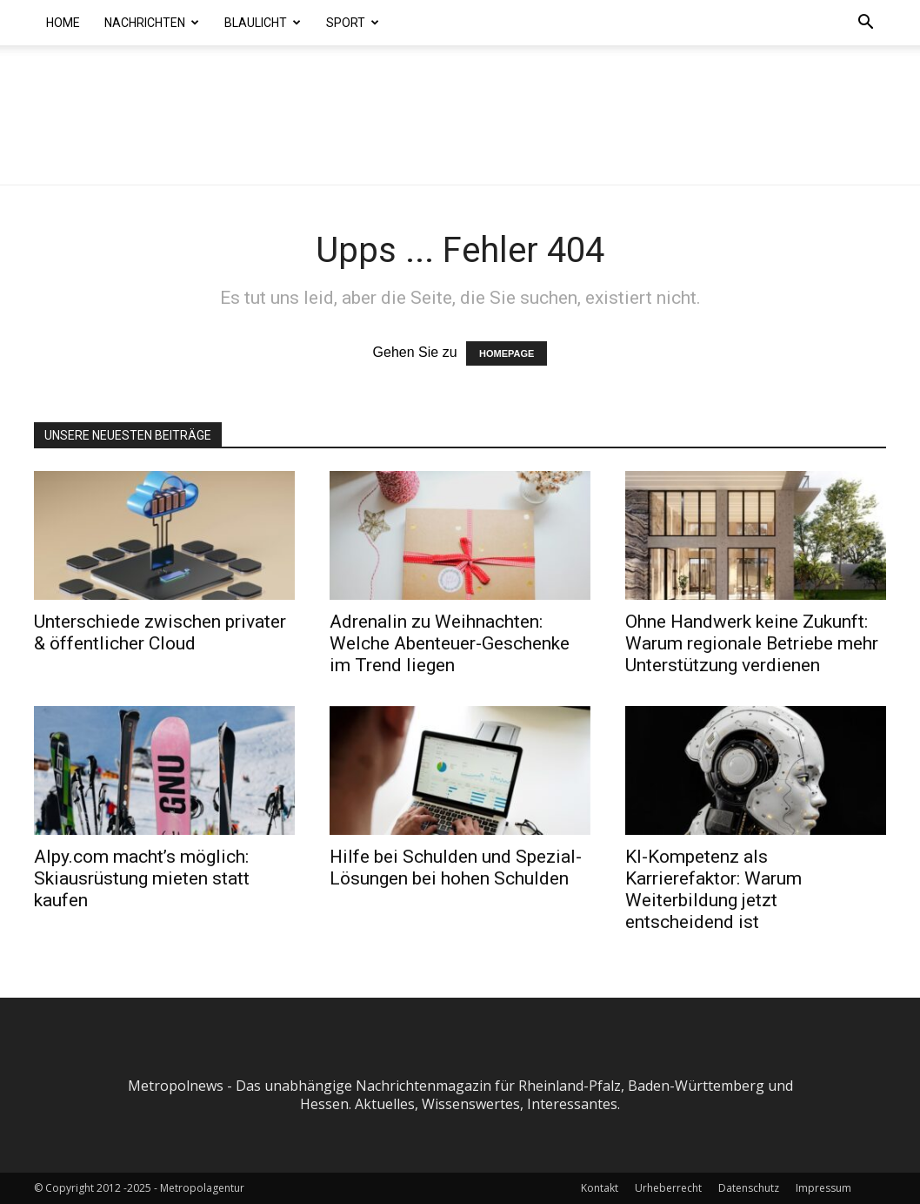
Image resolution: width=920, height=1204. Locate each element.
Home (63, 23)
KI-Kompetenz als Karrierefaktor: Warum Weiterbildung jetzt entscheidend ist (713, 889)
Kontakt (599, 1187)
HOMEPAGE (506, 353)
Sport (352, 23)
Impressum (823, 1187)
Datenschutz (748, 1187)
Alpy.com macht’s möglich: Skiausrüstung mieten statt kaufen (142, 878)
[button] (865, 23)
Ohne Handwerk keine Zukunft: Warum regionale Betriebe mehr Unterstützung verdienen (751, 643)
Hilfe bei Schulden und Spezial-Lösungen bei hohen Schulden (456, 867)
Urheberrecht (668, 1187)
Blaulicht (262, 23)
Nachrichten (151, 23)
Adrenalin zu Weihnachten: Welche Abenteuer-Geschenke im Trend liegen (450, 643)
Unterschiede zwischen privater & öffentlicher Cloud (160, 632)
